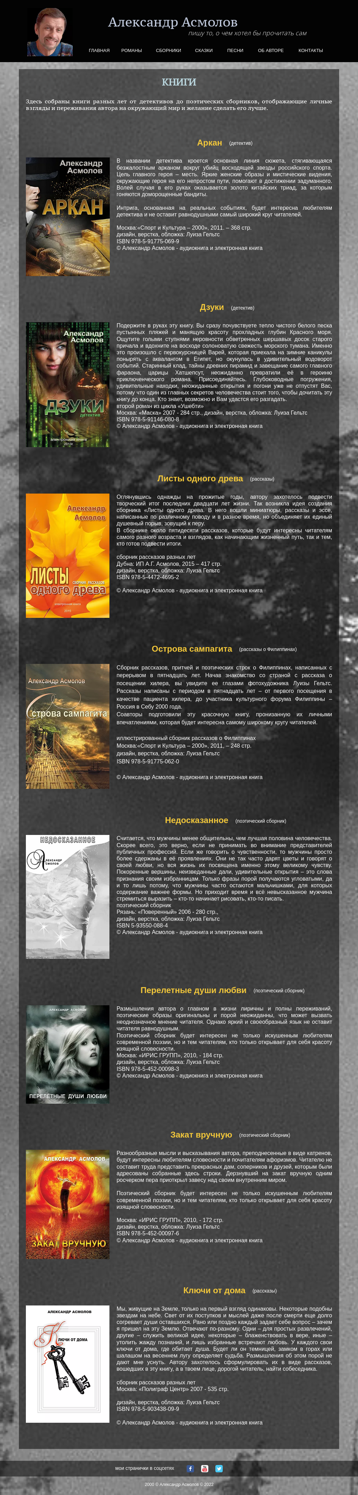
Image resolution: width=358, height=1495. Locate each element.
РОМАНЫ (131, 50)
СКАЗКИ (204, 50)
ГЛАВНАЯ (99, 50)
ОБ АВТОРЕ (271, 50)
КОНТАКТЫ (311, 50)
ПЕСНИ (235, 50)
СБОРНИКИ (168, 50)
